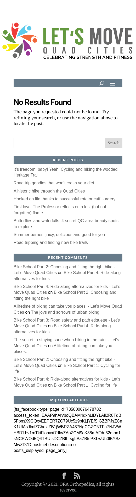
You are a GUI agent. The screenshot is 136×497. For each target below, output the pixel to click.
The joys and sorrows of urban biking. (65, 312)
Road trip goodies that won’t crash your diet (54, 183)
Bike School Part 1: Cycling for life (85, 385)
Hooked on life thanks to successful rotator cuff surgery (64, 199)
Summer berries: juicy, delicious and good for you (59, 234)
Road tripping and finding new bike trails (51, 242)
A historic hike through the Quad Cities (49, 191)
